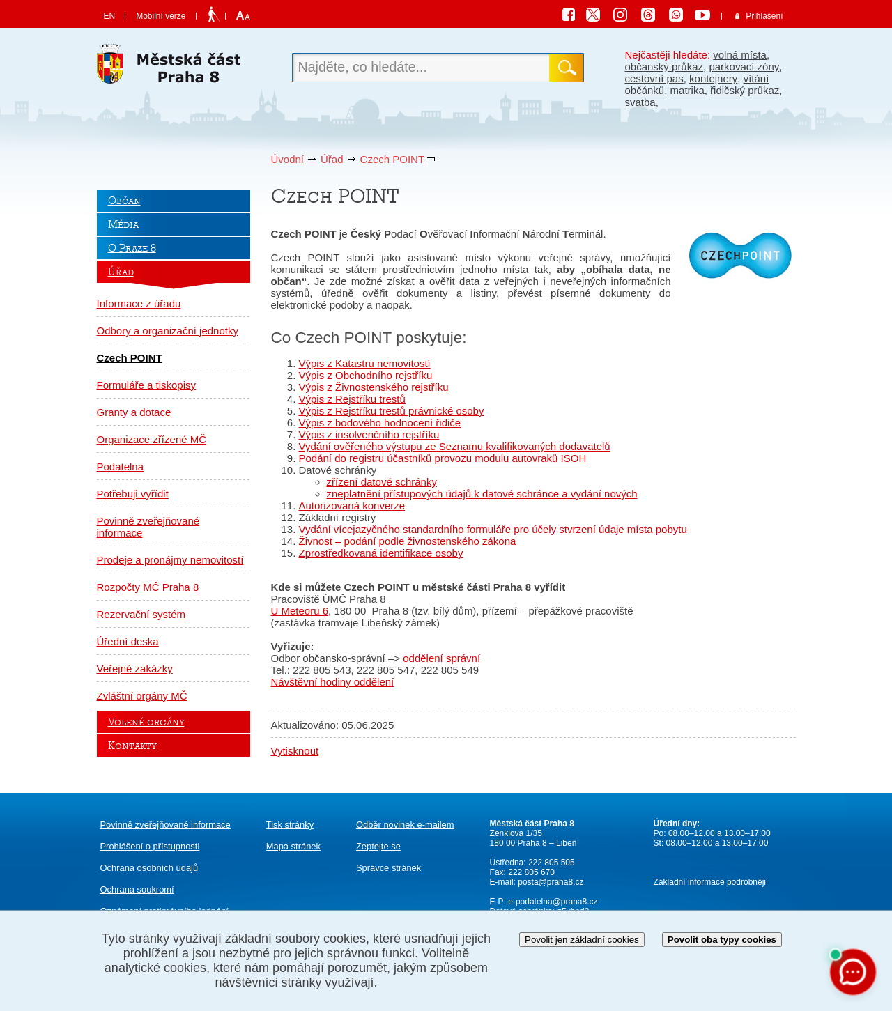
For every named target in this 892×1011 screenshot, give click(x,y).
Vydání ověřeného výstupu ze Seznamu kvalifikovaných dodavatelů (454, 446)
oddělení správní (441, 658)
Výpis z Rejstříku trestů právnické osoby (391, 411)
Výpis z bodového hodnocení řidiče (380, 423)
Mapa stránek (293, 846)
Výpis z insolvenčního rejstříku (369, 434)
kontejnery (713, 78)
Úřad (332, 159)
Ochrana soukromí (137, 889)
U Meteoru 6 (300, 611)
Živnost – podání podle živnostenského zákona (407, 541)
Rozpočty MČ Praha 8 (148, 587)
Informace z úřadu (139, 303)
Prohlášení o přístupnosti (150, 846)
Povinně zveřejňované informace (148, 527)
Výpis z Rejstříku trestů (352, 399)
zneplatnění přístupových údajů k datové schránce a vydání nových (482, 494)
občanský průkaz (664, 66)
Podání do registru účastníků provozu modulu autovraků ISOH (443, 458)
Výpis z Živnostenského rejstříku (374, 387)
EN (110, 16)
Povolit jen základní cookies (582, 939)
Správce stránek (388, 868)
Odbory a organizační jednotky (167, 331)
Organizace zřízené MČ (152, 439)
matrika (687, 90)
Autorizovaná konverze (352, 505)
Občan (124, 200)
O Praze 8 (132, 248)
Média (123, 224)
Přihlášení (764, 16)
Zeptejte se (378, 846)
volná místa (740, 55)
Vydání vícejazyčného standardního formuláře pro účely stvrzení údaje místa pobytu (493, 529)
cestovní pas (654, 78)
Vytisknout (295, 751)
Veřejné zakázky (135, 668)
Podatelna (120, 466)
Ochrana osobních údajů (149, 868)
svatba (640, 102)
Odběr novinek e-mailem (405, 824)
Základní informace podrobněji (710, 882)
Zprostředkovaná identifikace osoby (381, 553)
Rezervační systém (141, 614)
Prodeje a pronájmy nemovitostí (170, 560)
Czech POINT (392, 159)
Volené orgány (146, 721)
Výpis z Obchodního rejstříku (366, 375)
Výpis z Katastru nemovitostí (365, 363)
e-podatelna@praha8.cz (552, 901)
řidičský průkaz (744, 90)
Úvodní (288, 159)
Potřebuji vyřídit (133, 494)
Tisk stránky (290, 824)
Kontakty (132, 745)
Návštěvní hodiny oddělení (332, 682)
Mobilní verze (160, 16)
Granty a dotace (134, 412)
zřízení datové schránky (382, 482)
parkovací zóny (744, 66)
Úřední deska (128, 641)
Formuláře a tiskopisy (147, 385)
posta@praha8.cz (550, 882)
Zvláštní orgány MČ (142, 696)
